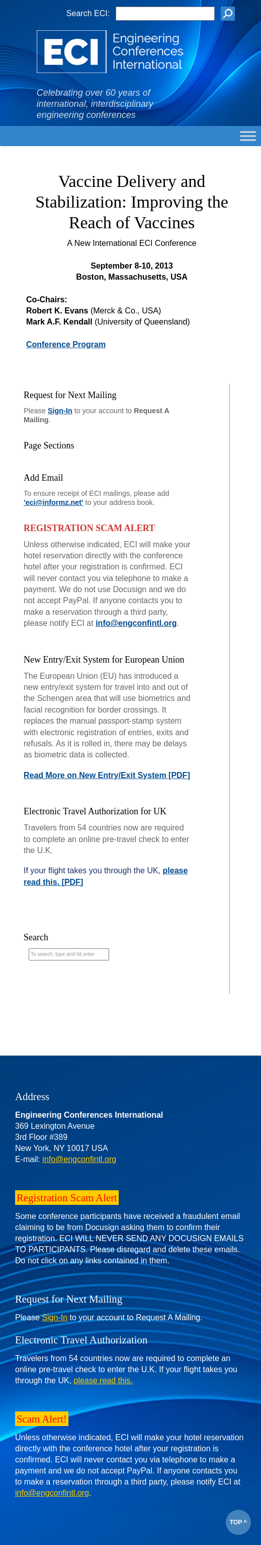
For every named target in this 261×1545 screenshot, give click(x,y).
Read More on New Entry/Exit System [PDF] (107, 775)
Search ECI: (88, 13)
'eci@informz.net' (53, 502)
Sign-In (60, 411)
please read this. (103, 1380)
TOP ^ (238, 1522)
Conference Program (66, 344)
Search (36, 937)
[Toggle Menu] (248, 136)
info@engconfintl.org (136, 623)
